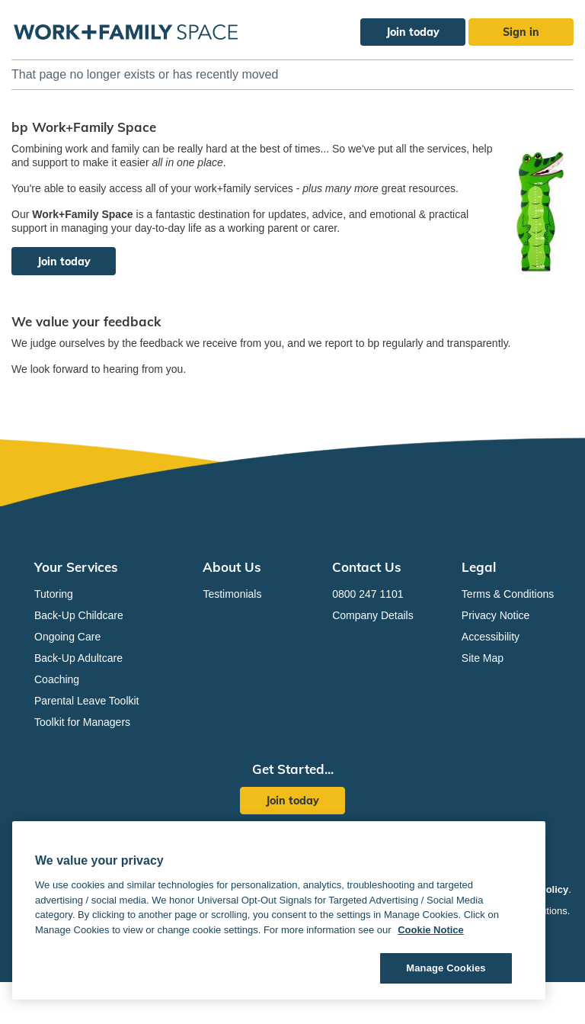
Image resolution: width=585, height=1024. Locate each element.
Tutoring (53, 594)
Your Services (76, 567)
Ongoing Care (67, 637)
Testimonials (232, 594)
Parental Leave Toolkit (86, 701)
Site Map (482, 658)
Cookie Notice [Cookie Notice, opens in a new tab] (431, 930)
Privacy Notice (495, 615)
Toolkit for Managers (82, 722)
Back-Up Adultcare (78, 658)
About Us (232, 567)
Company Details (373, 615)
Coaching (56, 679)
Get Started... (293, 769)
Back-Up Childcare (78, 615)
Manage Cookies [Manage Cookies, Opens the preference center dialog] (445, 968)
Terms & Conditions (508, 594)
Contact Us (366, 567)
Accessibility (490, 637)
